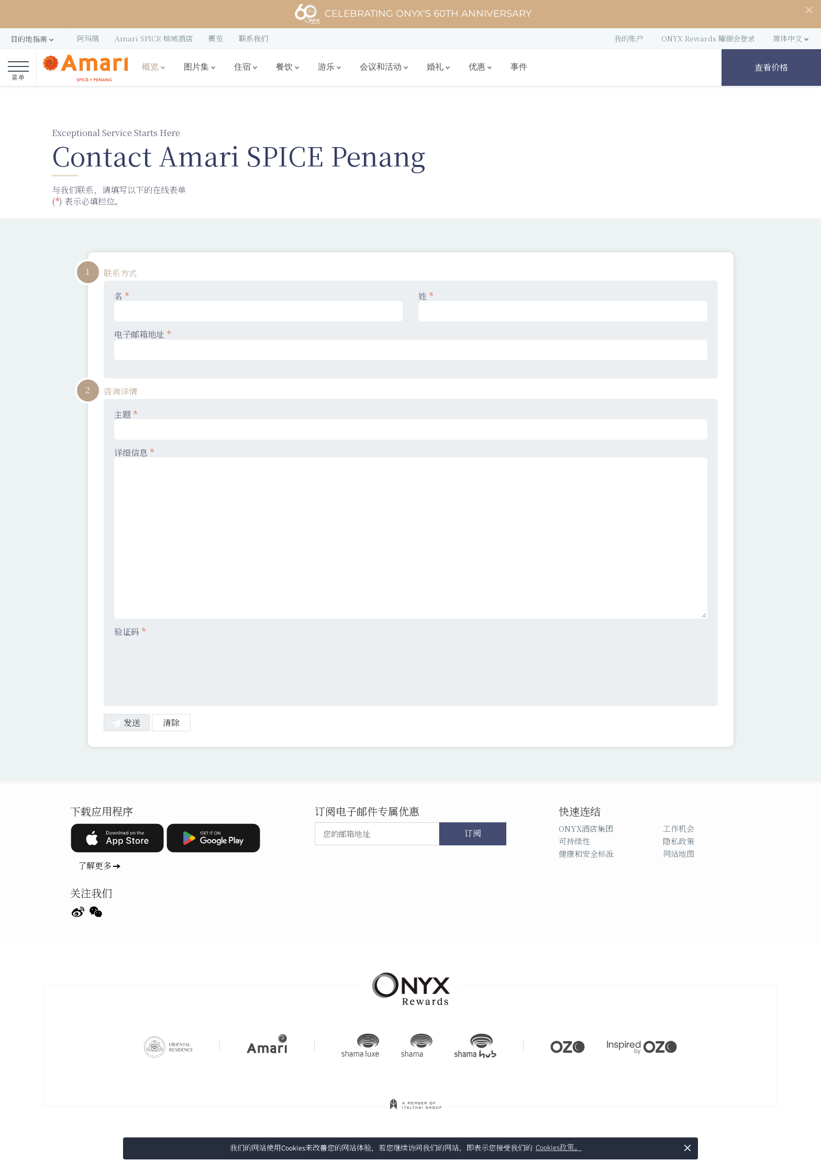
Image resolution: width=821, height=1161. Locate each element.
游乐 (326, 67)
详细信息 (410, 533)
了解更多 (95, 865)
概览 (150, 67)
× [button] (687, 1148)
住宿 (242, 67)
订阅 (472, 834)
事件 (519, 67)
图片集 (196, 67)
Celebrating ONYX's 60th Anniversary (412, 14)
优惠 (477, 67)
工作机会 (678, 828)
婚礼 (435, 67)
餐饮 (284, 67)
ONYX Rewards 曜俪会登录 (708, 38)
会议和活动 (381, 67)
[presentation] (193, 664)
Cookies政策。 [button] (559, 1147)
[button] (33, 39)
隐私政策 (678, 840)
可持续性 (574, 840)
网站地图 (678, 853)
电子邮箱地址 (410, 344)
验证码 (130, 632)
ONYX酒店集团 (586, 828)
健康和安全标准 (586, 853)
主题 (410, 424)
